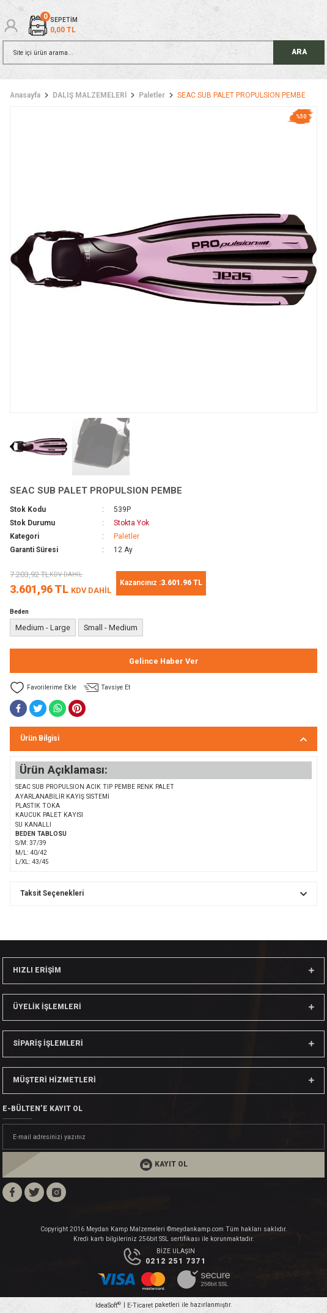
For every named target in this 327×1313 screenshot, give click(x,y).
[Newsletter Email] (163, 1136)
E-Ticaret (140, 1305)
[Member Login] (11, 25)
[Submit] (163, 1165)
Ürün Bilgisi (39, 738)
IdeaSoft (108, 1305)
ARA (299, 52)
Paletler (126, 536)
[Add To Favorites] (43, 687)
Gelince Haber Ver (164, 661)
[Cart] (52, 26)
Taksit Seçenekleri (52, 893)
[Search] (163, 52)
